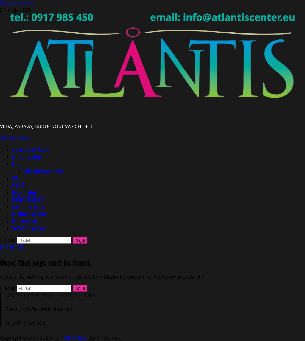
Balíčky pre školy (26, 156)
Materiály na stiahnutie (43, 171)
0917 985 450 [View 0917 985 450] (12, 247)
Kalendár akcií (24, 192)
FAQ (15, 178)
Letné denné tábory (28, 206)
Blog (16, 163)
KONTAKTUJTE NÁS (28, 199)
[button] (16, 138)
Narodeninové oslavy (29, 213)
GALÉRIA (19, 185)
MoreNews (77, 337)
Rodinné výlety (24, 221)
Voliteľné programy (28, 228)
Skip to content (16, 3)
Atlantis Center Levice (31, 149)
